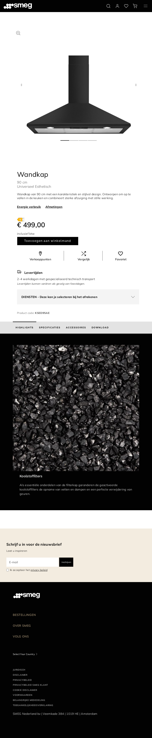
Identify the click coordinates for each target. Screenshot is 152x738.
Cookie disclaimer (25, 690)
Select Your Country (24, 654)
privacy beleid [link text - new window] (39, 570)
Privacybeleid (22, 680)
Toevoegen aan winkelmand (47, 241)
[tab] (24, 328)
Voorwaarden (22, 695)
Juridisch (19, 669)
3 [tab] (83, 139)
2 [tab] (74, 139)
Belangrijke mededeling (29, 700)
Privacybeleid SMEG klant (30, 685)
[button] (18, 32)
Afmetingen (53, 207)
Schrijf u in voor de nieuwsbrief (34, 544)
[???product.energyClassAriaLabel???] (20, 219)
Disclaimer (20, 674)
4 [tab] (92, 139)
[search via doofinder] (108, 6)
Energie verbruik (29, 207)
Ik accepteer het (28, 570)
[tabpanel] (79, 81)
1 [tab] (65, 139)
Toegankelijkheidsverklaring (33, 705)
